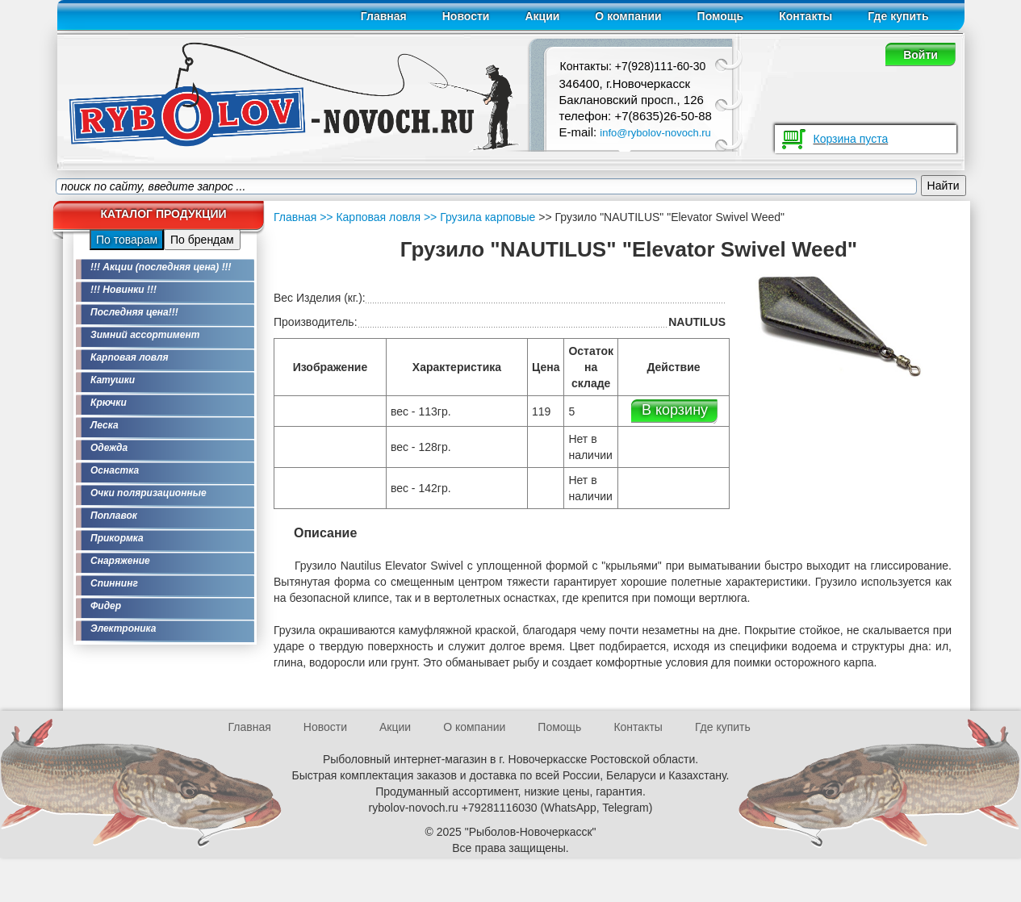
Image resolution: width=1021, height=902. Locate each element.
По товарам (126, 239)
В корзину (675, 410)
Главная (384, 16)
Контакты (805, 16)
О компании (628, 16)
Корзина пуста (851, 138)
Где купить (898, 16)
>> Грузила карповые (478, 217)
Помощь (720, 16)
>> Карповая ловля (370, 217)
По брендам (202, 239)
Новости (466, 16)
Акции (542, 16)
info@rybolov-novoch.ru (655, 133)
